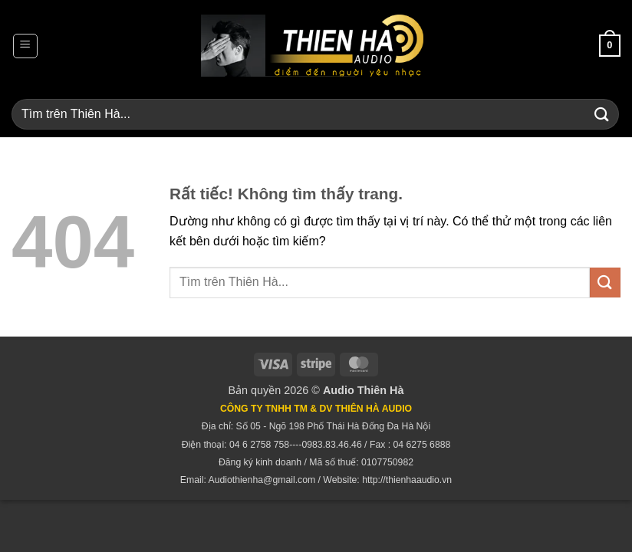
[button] (25, 46)
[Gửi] (602, 114)
